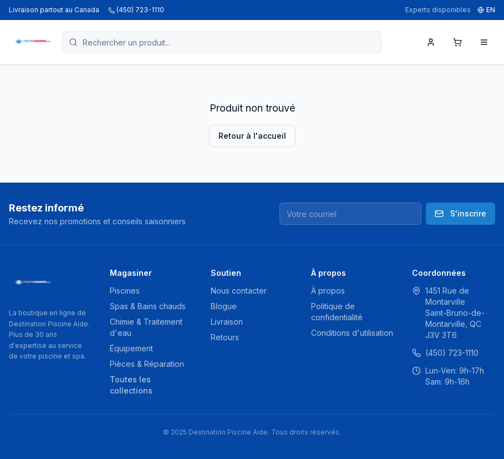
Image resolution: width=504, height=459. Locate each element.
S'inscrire (460, 213)
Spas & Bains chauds (148, 306)
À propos (328, 290)
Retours (225, 337)
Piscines (125, 290)
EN (486, 10)
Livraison (227, 321)
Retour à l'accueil (252, 135)
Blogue (224, 306)
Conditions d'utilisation (352, 332)
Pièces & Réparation (147, 364)
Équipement (131, 348)
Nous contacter (239, 290)
